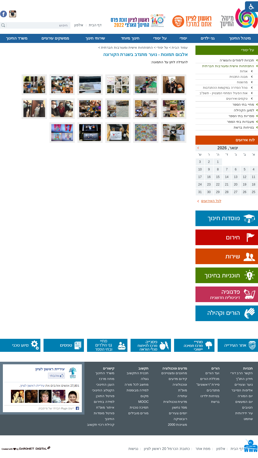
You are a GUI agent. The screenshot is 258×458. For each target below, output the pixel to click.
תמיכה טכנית (139, 407)
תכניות (248, 368)
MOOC (143, 402)
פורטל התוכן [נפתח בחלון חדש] (105, 396)
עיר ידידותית (244, 413)
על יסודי (159, 38)
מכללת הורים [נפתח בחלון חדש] (210, 379)
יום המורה (245, 396)
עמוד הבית (180, 47)
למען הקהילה (244, 110)
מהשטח (242, 82)
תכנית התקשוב (138, 373)
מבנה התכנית (239, 77)
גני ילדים (207, 38)
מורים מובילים (138, 413)
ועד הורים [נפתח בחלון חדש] (212, 373)
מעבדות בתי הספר (240, 122)
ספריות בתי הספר (241, 116)
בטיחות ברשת (244, 127)
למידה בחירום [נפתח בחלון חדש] (104, 402)
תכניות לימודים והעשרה (237, 60)
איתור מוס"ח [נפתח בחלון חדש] (105, 407)
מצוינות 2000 (177, 425)
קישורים (108, 368)
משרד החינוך (16, 38)
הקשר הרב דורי (241, 373)
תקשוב (143, 368)
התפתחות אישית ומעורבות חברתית (228, 66)
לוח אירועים (245, 140)
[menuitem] (78, 25)
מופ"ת (182, 390)
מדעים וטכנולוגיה (174, 368)
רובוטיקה (180, 419)
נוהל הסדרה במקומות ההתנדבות (225, 88)
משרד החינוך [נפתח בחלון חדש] (104, 373)
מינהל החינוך (240, 38)
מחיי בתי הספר (243, 104)
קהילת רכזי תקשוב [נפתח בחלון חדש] (100, 425)
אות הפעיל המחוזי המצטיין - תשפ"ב (224, 93)
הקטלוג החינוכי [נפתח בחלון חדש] (103, 390)
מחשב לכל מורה (137, 384)
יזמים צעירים (178, 413)
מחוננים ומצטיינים (174, 373)
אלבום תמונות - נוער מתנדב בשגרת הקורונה (145, 54)
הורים (215, 368)
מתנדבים (213, 390)
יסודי (183, 38)
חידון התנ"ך (244, 379)
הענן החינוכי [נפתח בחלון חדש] (105, 384)
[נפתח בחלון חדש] (78, 25)
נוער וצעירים (244, 384)
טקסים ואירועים (237, 98)
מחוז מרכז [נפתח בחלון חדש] (106, 379)
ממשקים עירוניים (55, 38)
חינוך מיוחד (130, 38)
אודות (244, 71)
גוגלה (145, 379)
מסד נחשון (179, 407)
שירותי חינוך (95, 38)
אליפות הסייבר (242, 390)
